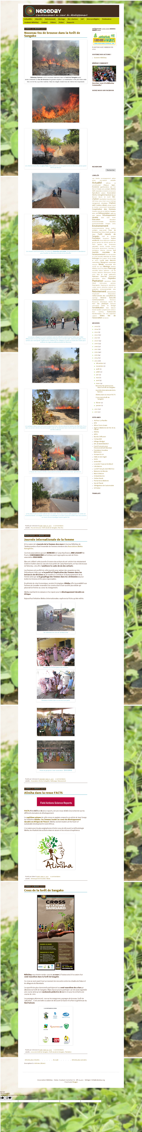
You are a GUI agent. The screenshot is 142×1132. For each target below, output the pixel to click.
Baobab (108, 195)
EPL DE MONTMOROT (101, 444)
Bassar (114, 195)
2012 (96, 409)
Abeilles (97, 178)
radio (114, 289)
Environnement (100, 226)
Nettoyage (53, 781)
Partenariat (112, 276)
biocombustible (111, 199)
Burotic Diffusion (100, 436)
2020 (96, 341)
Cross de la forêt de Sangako (44, 890)
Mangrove (104, 262)
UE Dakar (97, 488)
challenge (113, 201)
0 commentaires (58, 526)
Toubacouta (111, 312)
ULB (104, 313)
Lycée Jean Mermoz (108, 260)
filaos (99, 232)
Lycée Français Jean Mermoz (104, 469)
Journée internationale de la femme (49, 539)
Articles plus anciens (79, 1060)
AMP (93, 191)
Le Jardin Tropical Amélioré (103, 464)
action (114, 178)
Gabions (113, 240)
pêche (103, 278)
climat (109, 205)
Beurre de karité (105, 197)
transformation (97, 313)
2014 (96, 358)
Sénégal (113, 305)
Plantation (68, 1052)
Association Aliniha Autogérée (40, 781)
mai (97, 378)
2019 (93, 178)
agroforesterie (104, 187)
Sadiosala (113, 303)
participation (95, 278)
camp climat (102, 201)
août (98, 369)
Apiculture (96, 193)
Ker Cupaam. (103, 258)
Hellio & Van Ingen (100, 457)
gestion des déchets (102, 242)
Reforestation (112, 294)
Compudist (98, 439)
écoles (114, 217)
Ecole (108, 217)
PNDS (114, 281)
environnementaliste (98, 228)
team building (97, 312)
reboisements (111, 292)
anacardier (99, 191)
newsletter (95, 270)
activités (113, 180)
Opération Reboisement (104, 272)
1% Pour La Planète (100, 420)
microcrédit (108, 264)
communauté (103, 207)
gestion (94, 242)
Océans (101, 270)
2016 (96, 352)
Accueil (55, 1060)
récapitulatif (95, 294)
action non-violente (99, 180)
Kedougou (95, 258)
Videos (53, 22)
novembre (100, 366)
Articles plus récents (32, 1060)
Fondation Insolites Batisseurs (101, 451)
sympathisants (106, 310)
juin (97, 375)
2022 (96, 335)
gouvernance (103, 248)
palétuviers (112, 274)
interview (109, 250)
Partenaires (106, 19)
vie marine (105, 318)
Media (48, 878)
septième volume (33, 817)
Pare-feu (60, 528)
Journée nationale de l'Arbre (107, 256)
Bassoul (94, 197)
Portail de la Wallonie (101, 481)
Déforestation (104, 213)
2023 (96, 332)
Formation (96, 238)
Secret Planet (98, 483)
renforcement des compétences (104, 296)
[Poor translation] (8, 1098)
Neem (106, 268)
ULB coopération (111, 313)
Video (102, 316)
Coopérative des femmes (104, 209)
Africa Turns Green (100, 425)
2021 (96, 338)
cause (108, 201)
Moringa (61, 19)
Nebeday (113, 266)
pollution (113, 283)
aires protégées (106, 189)
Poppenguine (104, 285)
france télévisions (105, 240)
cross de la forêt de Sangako (39, 1052)
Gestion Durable (105, 246)
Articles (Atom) (39, 1063)
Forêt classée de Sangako (49, 528)
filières (104, 232)
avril (97, 380)
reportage (94, 298)
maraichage (112, 262)
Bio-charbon (73, 19)
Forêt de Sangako (109, 236)
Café (93, 201)
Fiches (61, 22)
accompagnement (106, 178)
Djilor (102, 217)
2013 (96, 361)
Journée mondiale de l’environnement (104, 253)
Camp (96, 201)
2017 (96, 349)
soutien (99, 310)
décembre (100, 363)
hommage (111, 248)
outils (93, 274)
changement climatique (100, 203)
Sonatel (94, 310)
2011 (96, 412)
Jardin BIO (97, 461)
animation (105, 191)
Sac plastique (102, 303)
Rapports (70, 22)
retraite (110, 302)
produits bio (112, 287)
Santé (103, 305)
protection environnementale (101, 289)
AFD (95, 423)
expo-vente (102, 230)
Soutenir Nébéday (31, 22)
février (98, 403)
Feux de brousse (36, 528)
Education (96, 220)
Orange (114, 272)
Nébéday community (98, 268)
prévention (105, 287)
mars (98, 383)
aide (111, 187)
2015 (96, 355)
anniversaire (112, 191)
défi (97, 213)
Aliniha (37, 820)
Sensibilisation (98, 308)
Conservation (111, 207)
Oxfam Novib (98, 478)
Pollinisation (103, 283)
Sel (108, 305)
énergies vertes (111, 223)
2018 (96, 346)
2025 (96, 326)
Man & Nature (99, 473)
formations (106, 238)
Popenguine (96, 285)
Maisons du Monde (101, 471)
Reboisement (50, 19)
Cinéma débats (101, 205)
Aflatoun (106, 185)
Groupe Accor (99, 454)
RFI (115, 302)
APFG (96, 434)
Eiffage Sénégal (99, 441)
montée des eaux (97, 266)
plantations (108, 281)
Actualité (97, 183)
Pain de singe (102, 274)
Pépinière (112, 278)
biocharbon (103, 199)
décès (93, 213)
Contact (44, 22)
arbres (103, 193)
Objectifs (38, 19)
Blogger (75, 1082)
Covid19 (94, 211)
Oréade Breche (99, 476)
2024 (96, 329)
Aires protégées (93, 19)
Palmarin (95, 276)
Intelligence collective (98, 250)
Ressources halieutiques (99, 302)
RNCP (93, 303)
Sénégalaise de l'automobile (104, 485)
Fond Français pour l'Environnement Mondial (103, 447)
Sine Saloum (111, 308)
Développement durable (38, 878)
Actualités (28, 19)
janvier (98, 405)
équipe (107, 228)
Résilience (113, 300)
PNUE (94, 283)
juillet (98, 372)
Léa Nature (98, 466)
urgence (94, 316)
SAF (82, 19)
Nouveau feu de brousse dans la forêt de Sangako (105, 386)
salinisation (95, 305)
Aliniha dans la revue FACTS (43, 793)
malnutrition (96, 262)
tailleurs (113, 310)
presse (99, 287)
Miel (114, 264)
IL (115, 248)
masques (94, 264)
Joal (114, 250)
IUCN (96, 459)
